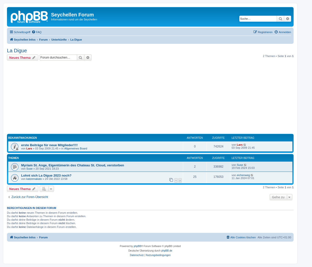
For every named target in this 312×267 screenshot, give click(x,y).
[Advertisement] (156, 98)
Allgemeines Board (75, 148)
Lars (29, 148)
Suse (29, 168)
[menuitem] (37, 32)
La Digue (17, 50)
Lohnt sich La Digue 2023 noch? (46, 175)
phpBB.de (166, 250)
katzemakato (34, 178)
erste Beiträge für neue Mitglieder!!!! (49, 145)
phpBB (137, 246)
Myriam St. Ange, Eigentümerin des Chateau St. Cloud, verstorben (72, 165)
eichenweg (243, 175)
